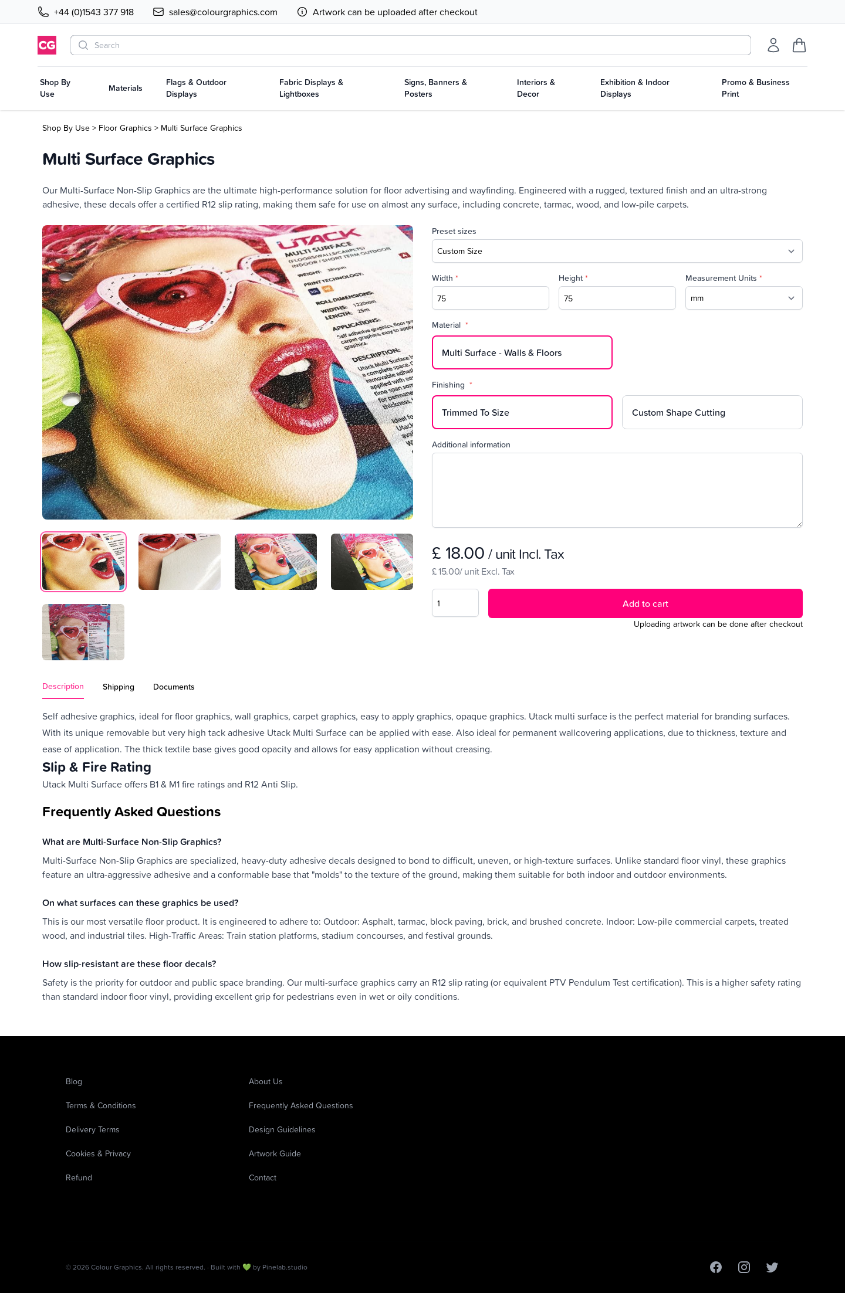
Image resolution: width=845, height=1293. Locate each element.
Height (573, 278)
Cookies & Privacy (98, 1153)
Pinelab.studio (284, 1267)
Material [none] (450, 325)
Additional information (471, 444)
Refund (79, 1177)
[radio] (522, 352)
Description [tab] (63, 686)
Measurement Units (723, 278)
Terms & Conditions (101, 1105)
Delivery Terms (93, 1129)
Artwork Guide (275, 1153)
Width (445, 278)
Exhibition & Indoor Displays (635, 88)
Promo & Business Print (756, 88)
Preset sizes (454, 231)
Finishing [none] (452, 385)
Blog (74, 1081)
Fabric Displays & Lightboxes (311, 88)
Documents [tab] (174, 687)
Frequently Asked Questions (301, 1105)
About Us (266, 1081)
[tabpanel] (227, 372)
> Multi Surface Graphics (198, 127)
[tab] (83, 562)
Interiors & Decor (536, 88)
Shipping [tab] (118, 687)
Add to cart (645, 603)
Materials (126, 88)
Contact (262, 1177)
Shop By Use (55, 88)
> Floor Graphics (122, 127)
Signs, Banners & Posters (435, 88)
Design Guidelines (282, 1129)
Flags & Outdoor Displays (196, 88)
